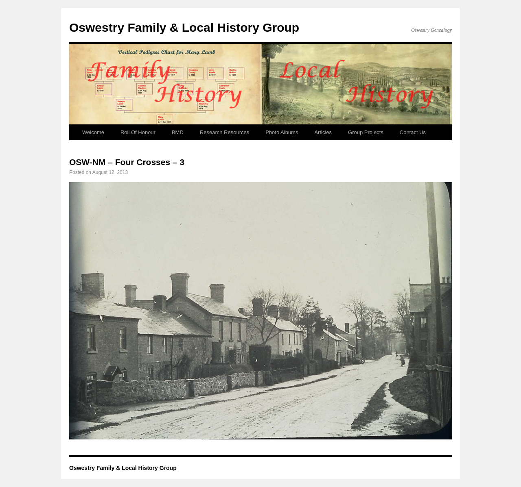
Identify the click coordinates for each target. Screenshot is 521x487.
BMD (178, 132)
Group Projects (365, 132)
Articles (323, 132)
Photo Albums (281, 132)
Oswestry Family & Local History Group (184, 27)
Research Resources (224, 132)
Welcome (93, 132)
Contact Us (413, 132)
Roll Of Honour (137, 132)
